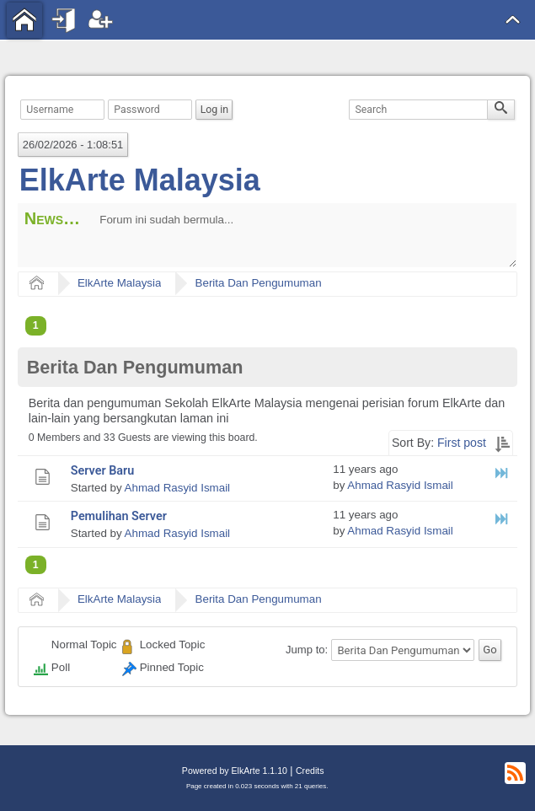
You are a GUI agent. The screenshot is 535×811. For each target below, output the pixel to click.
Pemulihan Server (119, 516)
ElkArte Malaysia (139, 180)
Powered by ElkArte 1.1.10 (234, 770)
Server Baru (103, 471)
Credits (310, 770)
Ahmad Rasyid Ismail (177, 487)
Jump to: (307, 649)
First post (461, 442)
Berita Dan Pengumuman (258, 283)
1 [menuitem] (36, 325)
